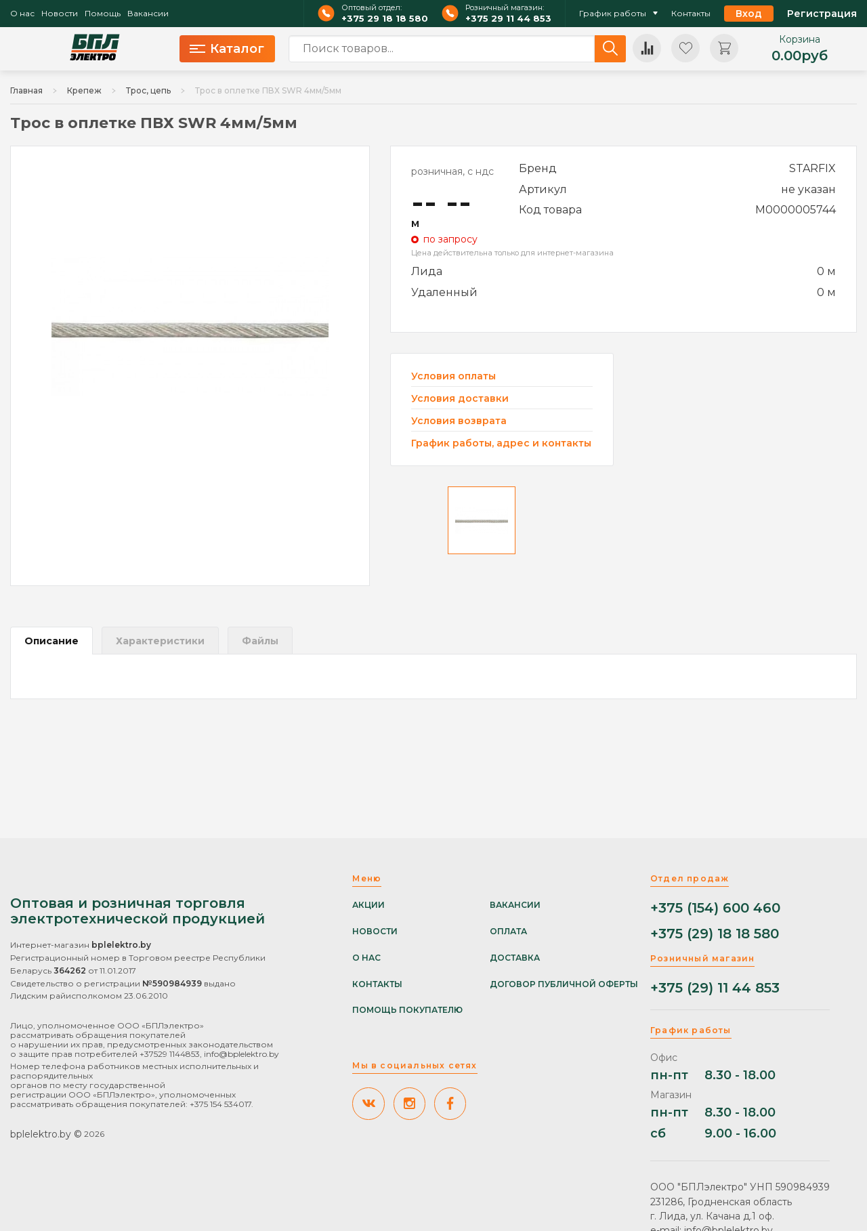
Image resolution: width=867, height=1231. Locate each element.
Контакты (691, 13)
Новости (59, 13)
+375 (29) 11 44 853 (715, 988)
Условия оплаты (453, 376)
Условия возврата (459, 421)
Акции (368, 905)
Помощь (103, 13)
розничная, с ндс (452, 171)
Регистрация (822, 13)
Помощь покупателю (407, 1010)
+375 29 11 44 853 (508, 19)
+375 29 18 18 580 (384, 19)
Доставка (515, 958)
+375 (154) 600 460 (715, 908)
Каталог (227, 48)
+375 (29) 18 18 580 (714, 934)
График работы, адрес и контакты (501, 443)
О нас (22, 13)
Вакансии (148, 13)
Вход (749, 13)
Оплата (508, 931)
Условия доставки (460, 398)
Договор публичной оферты (564, 984)
